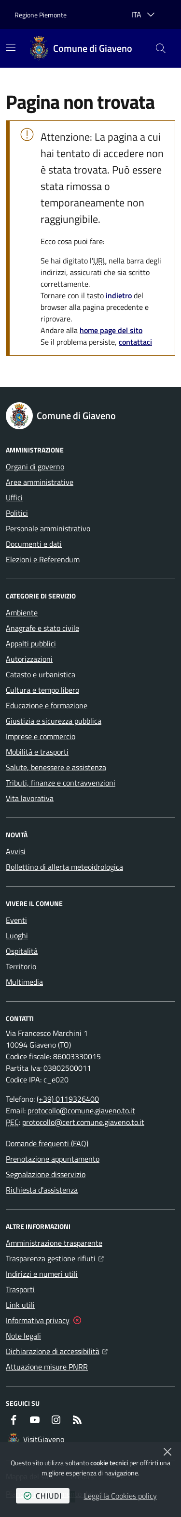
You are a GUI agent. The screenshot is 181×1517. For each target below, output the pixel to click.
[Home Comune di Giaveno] (81, 48)
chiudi (43, 1496)
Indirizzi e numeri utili (42, 1274)
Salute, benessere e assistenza (56, 767)
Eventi (16, 920)
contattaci (135, 342)
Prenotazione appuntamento (52, 1159)
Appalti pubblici (31, 643)
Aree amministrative (39, 482)
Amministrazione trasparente (54, 1243)
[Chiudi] (167, 1452)
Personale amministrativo (48, 528)
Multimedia (24, 982)
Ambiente (22, 612)
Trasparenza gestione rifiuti (55, 1257)
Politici (17, 513)
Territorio (21, 966)
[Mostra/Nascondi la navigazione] (10, 47)
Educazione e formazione (46, 705)
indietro (119, 295)
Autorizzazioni (29, 659)
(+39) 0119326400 (68, 1099)
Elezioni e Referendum (43, 559)
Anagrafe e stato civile (42, 628)
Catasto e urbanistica (40, 674)
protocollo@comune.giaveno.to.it (81, 1110)
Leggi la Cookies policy (120, 1496)
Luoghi (17, 935)
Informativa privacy (38, 1320)
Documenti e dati (34, 544)
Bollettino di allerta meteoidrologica (64, 867)
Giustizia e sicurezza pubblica (53, 721)
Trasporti (20, 1289)
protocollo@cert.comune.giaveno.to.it (83, 1122)
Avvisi (16, 851)
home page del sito (111, 330)
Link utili (20, 1305)
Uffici (14, 497)
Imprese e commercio (40, 736)
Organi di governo (35, 466)
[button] (161, 48)
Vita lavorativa (30, 798)
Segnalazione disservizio (45, 1174)
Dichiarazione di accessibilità (57, 1350)
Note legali (23, 1336)
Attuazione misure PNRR (47, 1366)
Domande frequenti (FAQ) (47, 1143)
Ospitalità (22, 951)
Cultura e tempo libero (42, 690)
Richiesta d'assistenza (42, 1190)
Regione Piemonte (40, 15)
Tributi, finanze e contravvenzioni (60, 782)
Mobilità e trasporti (37, 752)
